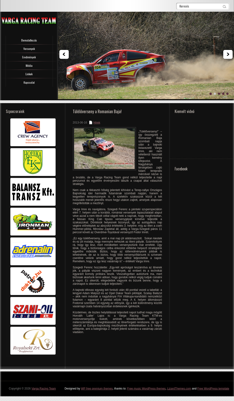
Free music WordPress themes (146, 388)
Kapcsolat (29, 82)
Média (29, 65)
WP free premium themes (97, 388)
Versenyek (29, 49)
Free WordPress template (213, 388)
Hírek (97, 122)
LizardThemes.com (179, 388)
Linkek (28, 74)
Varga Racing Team (44, 388)
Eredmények (29, 57)
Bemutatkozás (29, 40)
